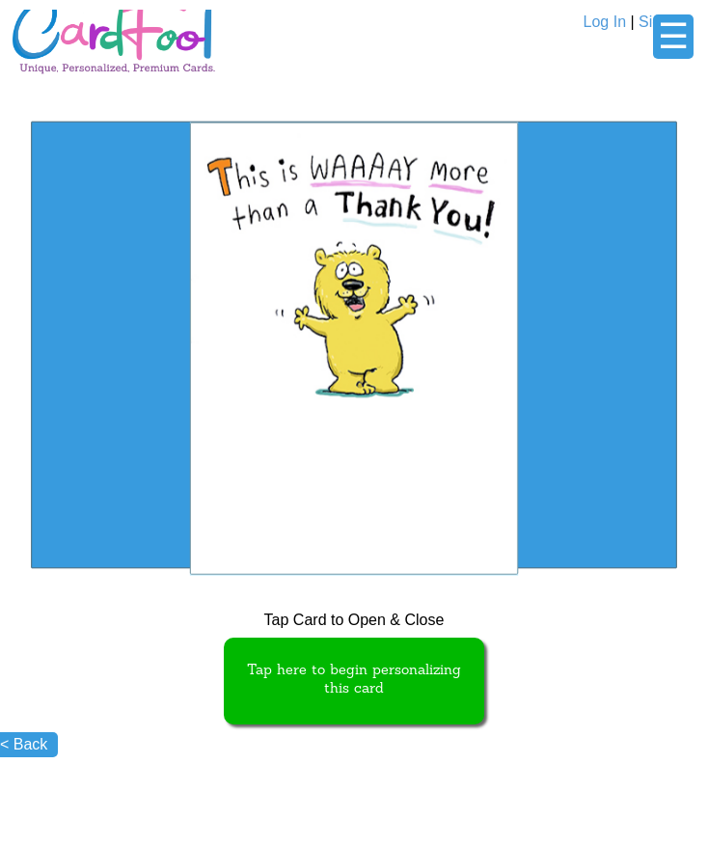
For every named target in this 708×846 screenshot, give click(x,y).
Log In (605, 22)
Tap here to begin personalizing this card (354, 680)
